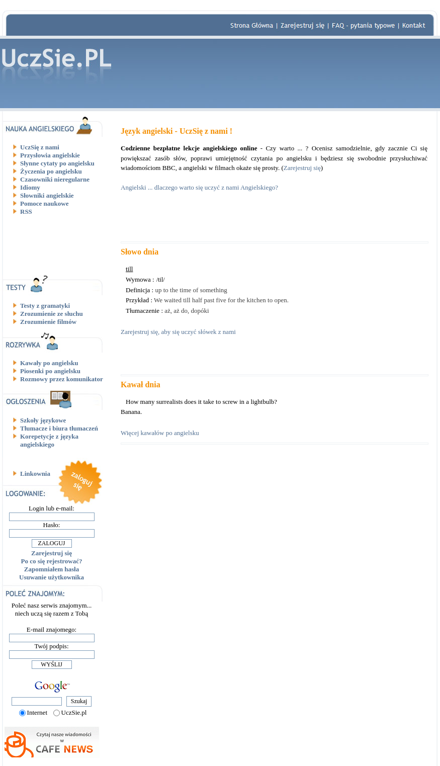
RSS (26, 211)
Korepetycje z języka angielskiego (49, 440)
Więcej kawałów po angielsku (160, 433)
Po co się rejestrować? (51, 561)
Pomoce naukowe (44, 203)
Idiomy (30, 187)
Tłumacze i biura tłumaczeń (59, 428)
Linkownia (35, 473)
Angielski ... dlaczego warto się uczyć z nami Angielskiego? (199, 187)
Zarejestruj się (51, 553)
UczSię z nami (39, 147)
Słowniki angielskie (47, 195)
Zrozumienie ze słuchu (51, 313)
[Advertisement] (55, 245)
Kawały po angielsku (49, 363)
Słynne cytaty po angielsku (57, 163)
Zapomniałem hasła (51, 569)
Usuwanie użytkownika (51, 577)
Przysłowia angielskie (50, 155)
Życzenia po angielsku (51, 171)
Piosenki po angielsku (50, 371)
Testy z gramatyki (45, 305)
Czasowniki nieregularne (55, 179)
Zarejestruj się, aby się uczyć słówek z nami (178, 331)
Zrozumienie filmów (48, 321)
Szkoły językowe (43, 420)
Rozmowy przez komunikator (61, 379)
